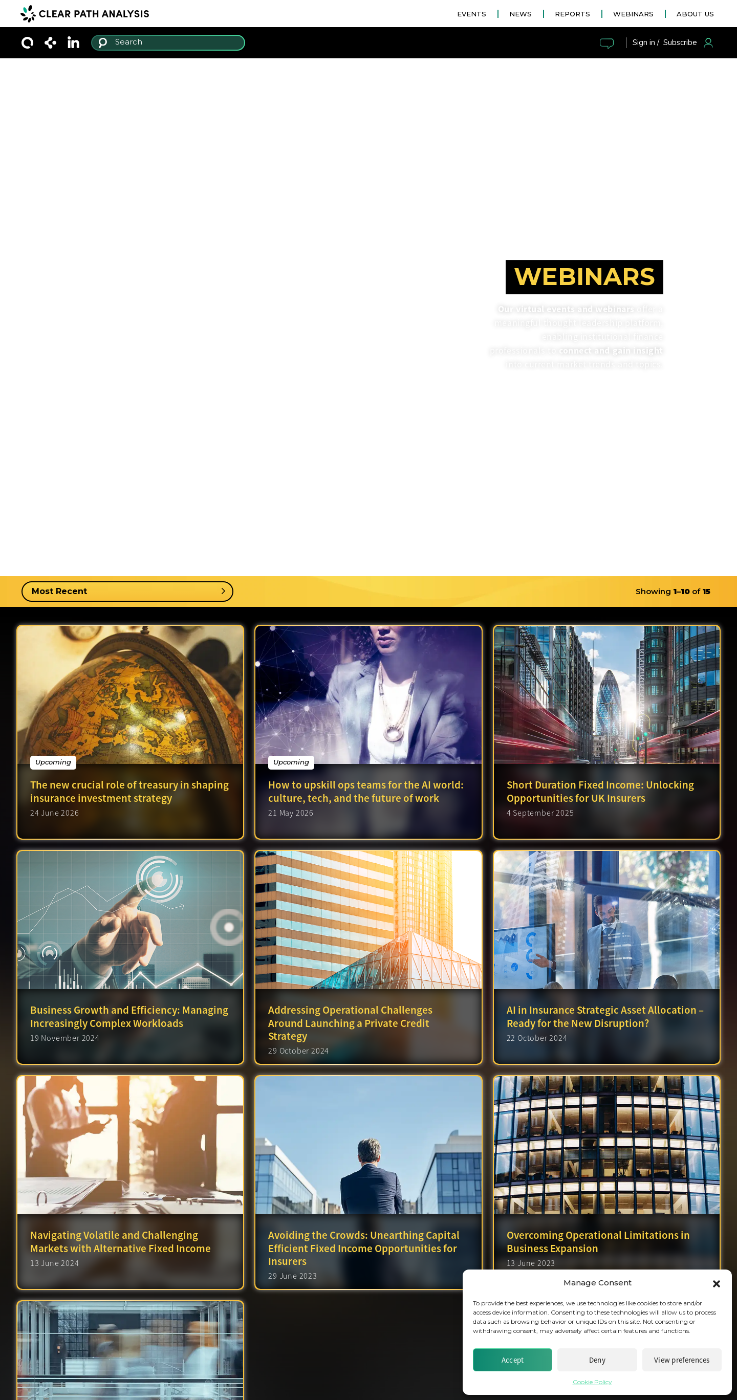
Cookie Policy (592, 1382)
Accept (513, 1360)
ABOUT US (695, 14)
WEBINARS (633, 14)
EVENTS (471, 14)
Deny (597, 1360)
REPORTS (572, 14)
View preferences (682, 1360)
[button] (716, 1283)
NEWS (520, 14)
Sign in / (646, 42)
